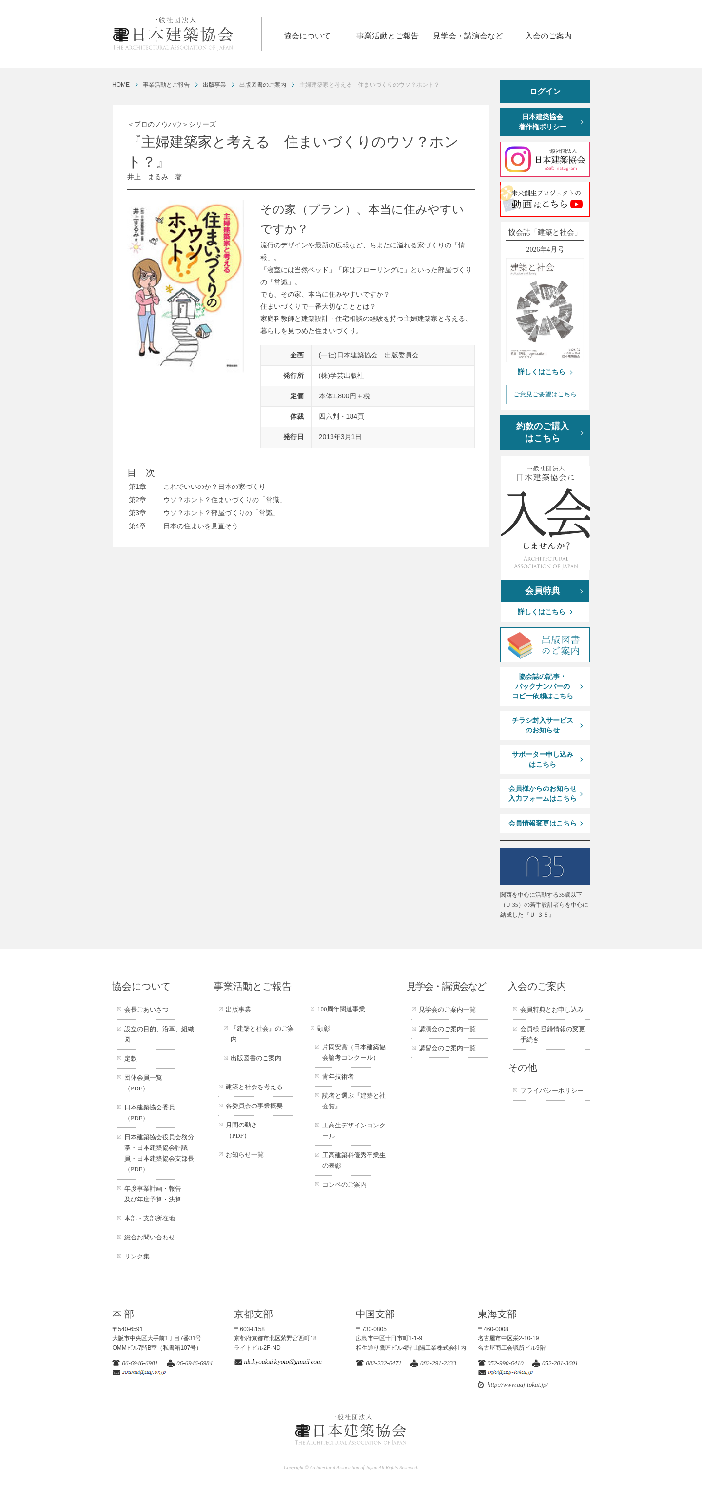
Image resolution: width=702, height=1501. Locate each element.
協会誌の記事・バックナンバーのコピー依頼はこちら (542, 686)
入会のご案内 (548, 36)
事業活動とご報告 (387, 36)
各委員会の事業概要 (254, 1105)
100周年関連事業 (341, 1009)
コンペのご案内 (344, 1184)
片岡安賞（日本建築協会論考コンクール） (354, 1052)
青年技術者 (338, 1076)
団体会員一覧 (143, 1083)
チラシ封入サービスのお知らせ (542, 725)
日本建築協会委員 (149, 1113)
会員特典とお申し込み (552, 1009)
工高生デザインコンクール (354, 1131)
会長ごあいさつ (146, 1009)
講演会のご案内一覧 (447, 1028)
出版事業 (214, 84)
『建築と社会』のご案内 (262, 1034)
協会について (307, 36)
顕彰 (323, 1028)
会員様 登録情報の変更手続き (552, 1034)
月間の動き (241, 1130)
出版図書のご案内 (262, 84)
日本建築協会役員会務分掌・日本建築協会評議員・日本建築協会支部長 (159, 1153)
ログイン (545, 91)
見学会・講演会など (468, 36)
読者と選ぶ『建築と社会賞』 (354, 1101)
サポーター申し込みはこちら (542, 759)
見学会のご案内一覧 (447, 1009)
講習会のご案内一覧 (447, 1047)
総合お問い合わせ (149, 1237)
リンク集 (137, 1256)
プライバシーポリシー (552, 1090)
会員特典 (542, 591)
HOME (121, 84)
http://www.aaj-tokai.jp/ (518, 1384)
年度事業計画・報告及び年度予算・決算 (152, 1194)
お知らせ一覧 (245, 1154)
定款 (130, 1058)
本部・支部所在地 (149, 1218)
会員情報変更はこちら (542, 823)
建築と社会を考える (254, 1086)
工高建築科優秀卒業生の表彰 (354, 1160)
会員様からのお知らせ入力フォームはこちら (542, 793)
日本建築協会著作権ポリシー (542, 122)
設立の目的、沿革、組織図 (159, 1034)
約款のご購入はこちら (542, 432)
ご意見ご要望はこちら (545, 394)
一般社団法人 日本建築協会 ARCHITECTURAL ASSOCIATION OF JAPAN (186, 34)
